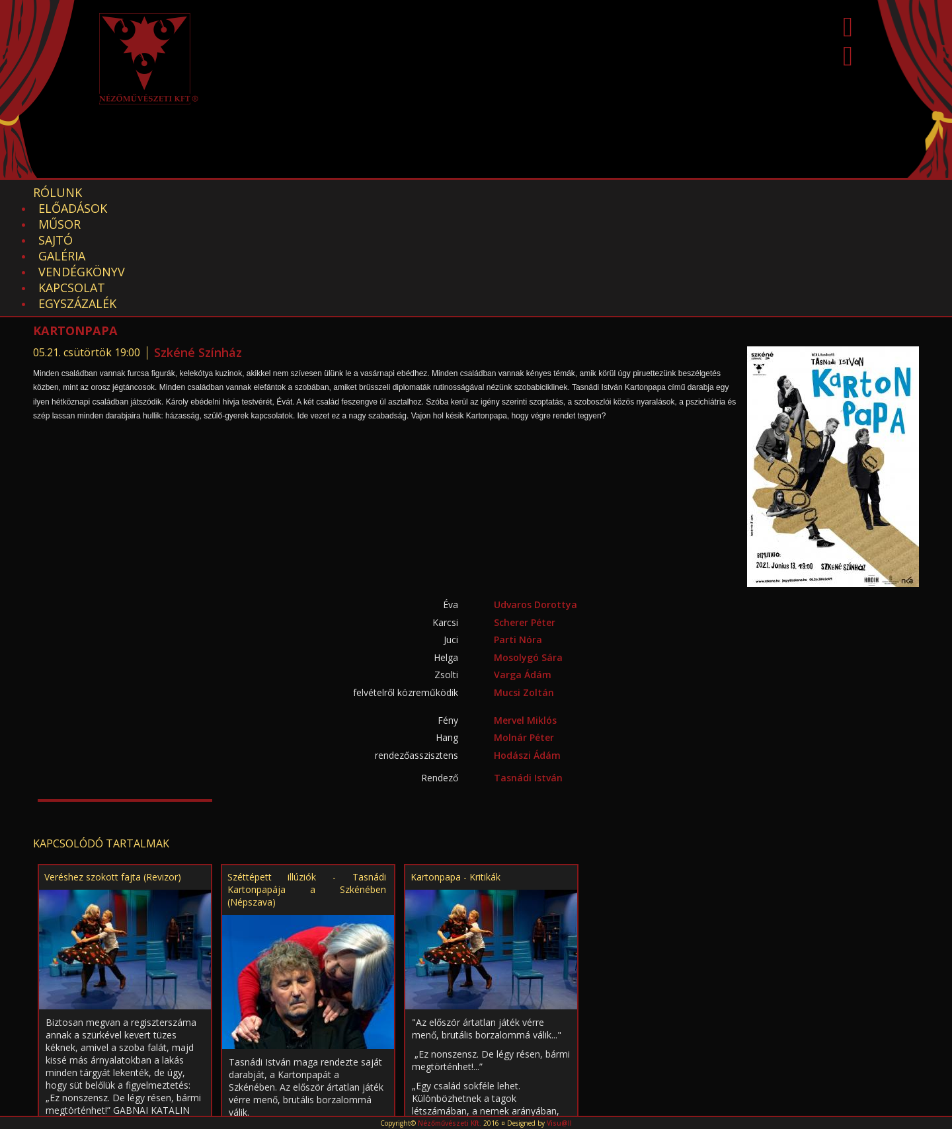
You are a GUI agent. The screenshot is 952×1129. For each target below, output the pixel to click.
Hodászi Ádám (527, 644)
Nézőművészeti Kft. (449, 1123)
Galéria (343, 192)
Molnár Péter (524, 626)
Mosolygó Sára (528, 546)
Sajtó (279, 192)
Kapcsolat (533, 192)
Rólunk (57, 192)
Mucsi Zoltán (524, 581)
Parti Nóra (518, 528)
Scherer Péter (524, 511)
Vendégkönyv (433, 192)
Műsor (218, 192)
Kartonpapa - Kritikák (455, 765)
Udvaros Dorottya (535, 493)
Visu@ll (559, 1123)
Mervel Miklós (525, 609)
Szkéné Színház (198, 241)
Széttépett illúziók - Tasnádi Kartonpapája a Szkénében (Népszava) (306, 778)
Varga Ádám (522, 563)
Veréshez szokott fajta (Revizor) (112, 765)
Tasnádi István (528, 666)
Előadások (139, 192)
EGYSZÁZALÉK (629, 192)
